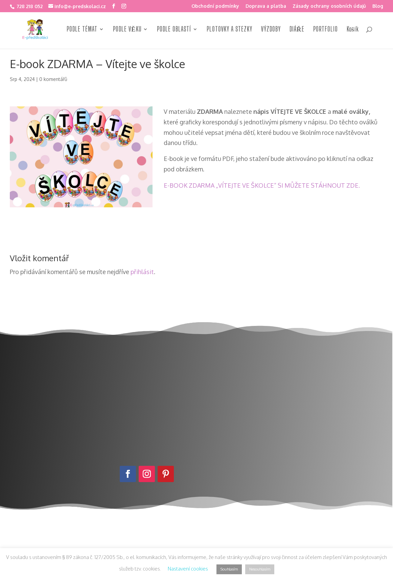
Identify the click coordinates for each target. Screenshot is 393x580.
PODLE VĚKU (127, 30)
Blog (377, 6)
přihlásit (142, 271)
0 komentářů (53, 79)
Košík (353, 30)
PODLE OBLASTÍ (174, 30)
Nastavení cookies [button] (188, 568)
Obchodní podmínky (215, 6)
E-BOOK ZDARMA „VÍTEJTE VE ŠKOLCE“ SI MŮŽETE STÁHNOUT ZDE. (262, 185)
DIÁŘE (297, 30)
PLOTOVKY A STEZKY (229, 30)
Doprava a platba (266, 6)
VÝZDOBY (271, 30)
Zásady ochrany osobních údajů (329, 6)
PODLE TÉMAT (82, 30)
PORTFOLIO (325, 30)
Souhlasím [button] (229, 569)
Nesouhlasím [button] (259, 569)
